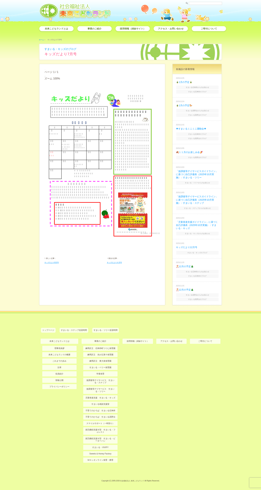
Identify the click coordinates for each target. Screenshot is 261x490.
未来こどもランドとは (56, 28)
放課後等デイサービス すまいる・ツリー (100, 390)
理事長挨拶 (59, 348)
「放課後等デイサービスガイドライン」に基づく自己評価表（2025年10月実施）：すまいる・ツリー (197, 174)
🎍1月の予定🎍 (184, 82)
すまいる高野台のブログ (197, 115)
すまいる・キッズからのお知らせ (197, 233)
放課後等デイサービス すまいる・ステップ (100, 381)
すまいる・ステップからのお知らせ (197, 208)
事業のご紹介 (95, 28)
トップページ (48, 330)
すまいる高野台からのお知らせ (197, 111)
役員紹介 (59, 374)
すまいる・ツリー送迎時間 (106, 330)
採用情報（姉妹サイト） (132, 28)
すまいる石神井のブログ (197, 92)
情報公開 (59, 380)
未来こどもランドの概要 (59, 354)
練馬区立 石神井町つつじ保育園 (100, 348)
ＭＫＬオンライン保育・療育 (100, 460)
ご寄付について (209, 28)
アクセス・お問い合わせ (171, 28)
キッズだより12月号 (186, 247)
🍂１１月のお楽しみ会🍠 (189, 152)
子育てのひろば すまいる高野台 (100, 417)
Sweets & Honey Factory (100, 454)
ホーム (41, 40)
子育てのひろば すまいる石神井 (100, 410)
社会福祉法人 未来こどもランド (132, 481)
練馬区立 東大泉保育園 (100, 361)
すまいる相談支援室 (100, 404)
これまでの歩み (59, 361)
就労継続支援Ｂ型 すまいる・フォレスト (100, 431)
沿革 (59, 367)
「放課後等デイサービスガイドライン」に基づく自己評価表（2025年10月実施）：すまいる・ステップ (197, 199)
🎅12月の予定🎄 (185, 266)
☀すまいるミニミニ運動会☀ (191, 128)
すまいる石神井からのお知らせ (197, 87)
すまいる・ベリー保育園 (100, 367)
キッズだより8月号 (51, 262)
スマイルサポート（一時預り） (100, 423)
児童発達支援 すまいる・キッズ (100, 398)
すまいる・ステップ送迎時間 (74, 330)
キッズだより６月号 (114, 262)
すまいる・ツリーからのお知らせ (197, 183)
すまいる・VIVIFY (100, 447)
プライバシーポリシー (59, 386)
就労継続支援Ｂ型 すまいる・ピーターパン (100, 439)
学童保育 (100, 374)
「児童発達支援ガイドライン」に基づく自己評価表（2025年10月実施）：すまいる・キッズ (197, 225)
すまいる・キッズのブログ (60, 49)
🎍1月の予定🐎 (184, 105)
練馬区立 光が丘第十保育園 (100, 354)
